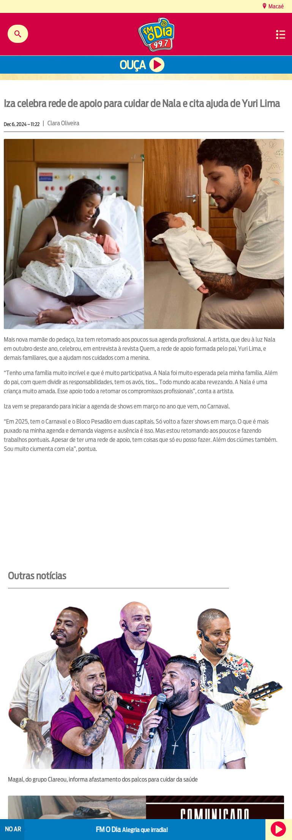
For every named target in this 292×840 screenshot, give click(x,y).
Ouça (132, 65)
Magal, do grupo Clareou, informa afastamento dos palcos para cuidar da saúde (103, 779)
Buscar (18, 34)
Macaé (275, 6)
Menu (280, 34)
